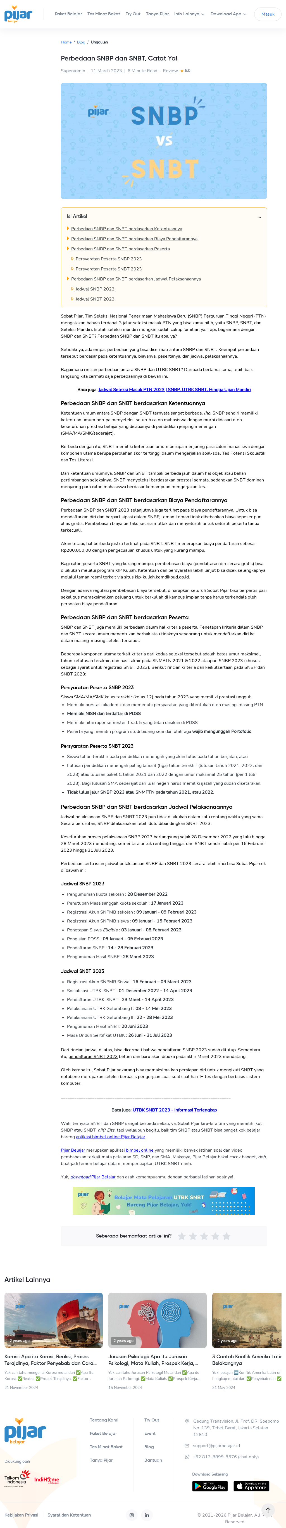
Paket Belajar (103, 1434)
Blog (81, 42)
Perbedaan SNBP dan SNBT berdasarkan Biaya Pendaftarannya (134, 239)
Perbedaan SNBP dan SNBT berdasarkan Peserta (120, 249)
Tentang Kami (104, 1420)
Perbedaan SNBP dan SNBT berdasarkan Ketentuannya (126, 229)
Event (150, 1434)
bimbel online (140, 1150)
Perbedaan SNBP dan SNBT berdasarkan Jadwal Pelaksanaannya (136, 279)
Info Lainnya (186, 14)
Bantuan (153, 1460)
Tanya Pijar (101, 1460)
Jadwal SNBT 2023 (96, 299)
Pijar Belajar (73, 1150)
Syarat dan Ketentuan (69, 1515)
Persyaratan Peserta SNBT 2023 (109, 269)
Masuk (268, 14)
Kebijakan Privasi (21, 1515)
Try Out (151, 1420)
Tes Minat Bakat (106, 1447)
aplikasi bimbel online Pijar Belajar (110, 1137)
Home (66, 42)
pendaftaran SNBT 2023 (93, 1057)
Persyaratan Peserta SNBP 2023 (109, 259)
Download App (226, 14)
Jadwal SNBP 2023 (96, 289)
